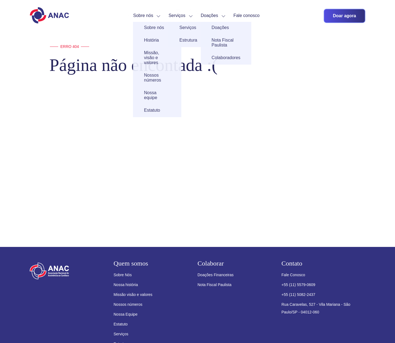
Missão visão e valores (133, 294)
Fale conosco (246, 15)
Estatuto (121, 324)
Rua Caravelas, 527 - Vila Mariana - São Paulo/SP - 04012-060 (315, 308)
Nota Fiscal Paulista (215, 285)
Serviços (176, 15)
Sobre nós (143, 15)
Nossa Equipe (125, 314)
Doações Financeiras (216, 275)
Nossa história (126, 285)
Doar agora (344, 15)
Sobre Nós (123, 275)
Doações (209, 15)
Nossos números (128, 304)
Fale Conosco (293, 275)
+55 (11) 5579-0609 (298, 285)
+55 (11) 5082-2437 (298, 294)
